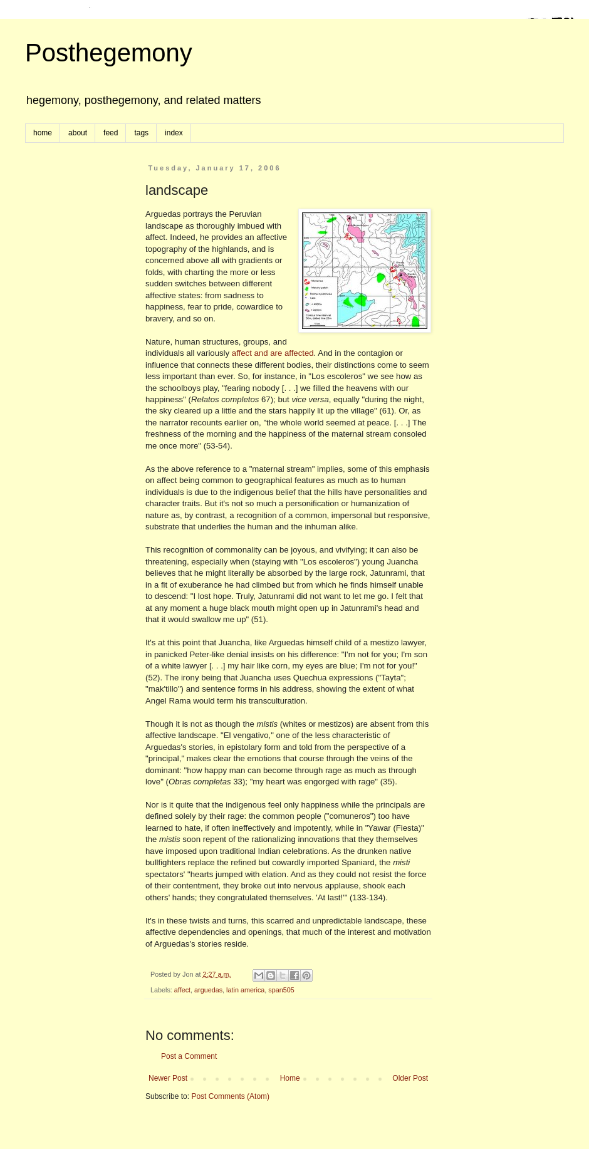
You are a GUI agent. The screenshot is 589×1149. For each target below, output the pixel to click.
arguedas (208, 990)
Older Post (410, 1078)
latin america (245, 990)
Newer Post (168, 1078)
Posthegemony (108, 52)
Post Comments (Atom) (230, 1096)
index (174, 132)
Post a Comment (189, 1056)
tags (141, 132)
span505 (281, 990)
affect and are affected (273, 353)
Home (290, 1078)
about (77, 132)
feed (110, 132)
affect (182, 990)
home (42, 132)
